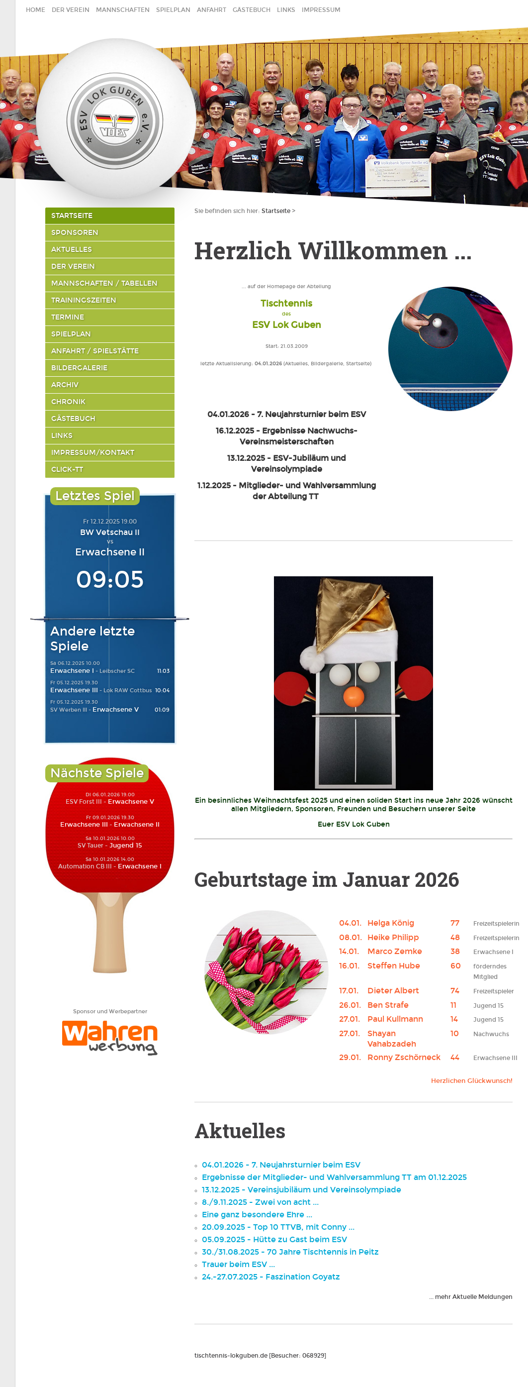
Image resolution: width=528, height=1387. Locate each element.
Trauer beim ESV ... (238, 1264)
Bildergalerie (79, 368)
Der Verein (70, 9)
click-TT (67, 469)
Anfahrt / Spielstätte (95, 351)
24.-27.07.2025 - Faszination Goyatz (271, 1276)
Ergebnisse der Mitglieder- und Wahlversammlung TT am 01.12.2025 (334, 1177)
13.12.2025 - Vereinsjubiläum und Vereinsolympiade (301, 1189)
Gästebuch (251, 9)
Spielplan (173, 9)
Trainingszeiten (83, 300)
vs (110, 541)
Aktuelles (71, 249)
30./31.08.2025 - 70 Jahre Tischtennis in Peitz (290, 1252)
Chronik (68, 402)
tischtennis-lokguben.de (230, 1355)
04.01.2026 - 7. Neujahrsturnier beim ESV (281, 1165)
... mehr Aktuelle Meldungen (471, 1296)
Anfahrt (211, 9)
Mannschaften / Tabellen (104, 283)
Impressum (321, 9)
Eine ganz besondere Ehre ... (257, 1214)
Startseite (71, 216)
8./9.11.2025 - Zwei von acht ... (260, 1202)
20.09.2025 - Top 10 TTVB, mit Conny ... (278, 1227)
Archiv (65, 385)
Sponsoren (74, 232)
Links (286, 9)
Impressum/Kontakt (92, 452)
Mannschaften (123, 9)
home (35, 9)
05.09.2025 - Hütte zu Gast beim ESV (274, 1239)
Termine (67, 317)
